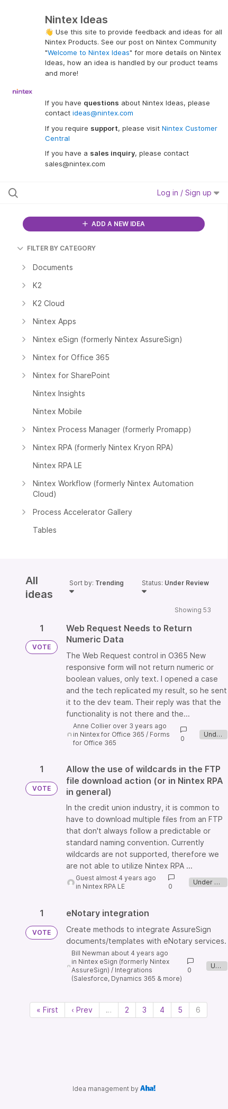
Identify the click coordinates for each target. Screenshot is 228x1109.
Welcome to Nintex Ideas (89, 52)
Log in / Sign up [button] (188, 192)
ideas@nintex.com (102, 113)
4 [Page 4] (162, 1009)
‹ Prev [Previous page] (82, 1009)
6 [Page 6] (198, 1009)
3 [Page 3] (144, 1009)
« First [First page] (47, 1009)
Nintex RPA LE (104, 886)
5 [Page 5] (180, 1009)
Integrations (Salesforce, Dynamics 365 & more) (126, 974)
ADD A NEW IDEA (114, 224)
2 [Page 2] (127, 1009)
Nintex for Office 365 (112, 734)
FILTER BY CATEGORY (56, 248)
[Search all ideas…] (70, 192)
